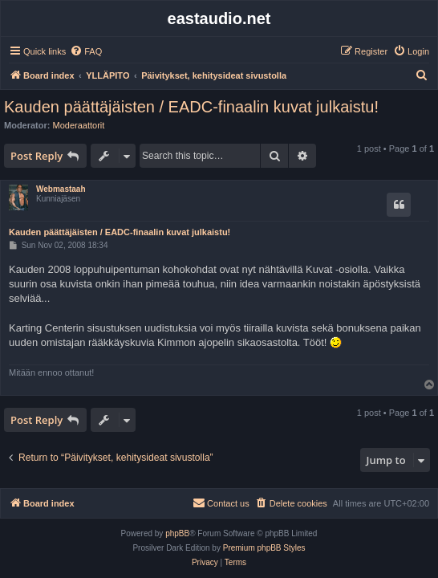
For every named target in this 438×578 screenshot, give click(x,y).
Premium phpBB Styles (264, 547)
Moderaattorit (79, 125)
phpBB (177, 533)
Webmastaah (61, 189)
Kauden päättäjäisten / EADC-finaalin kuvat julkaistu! (191, 107)
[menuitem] (86, 51)
